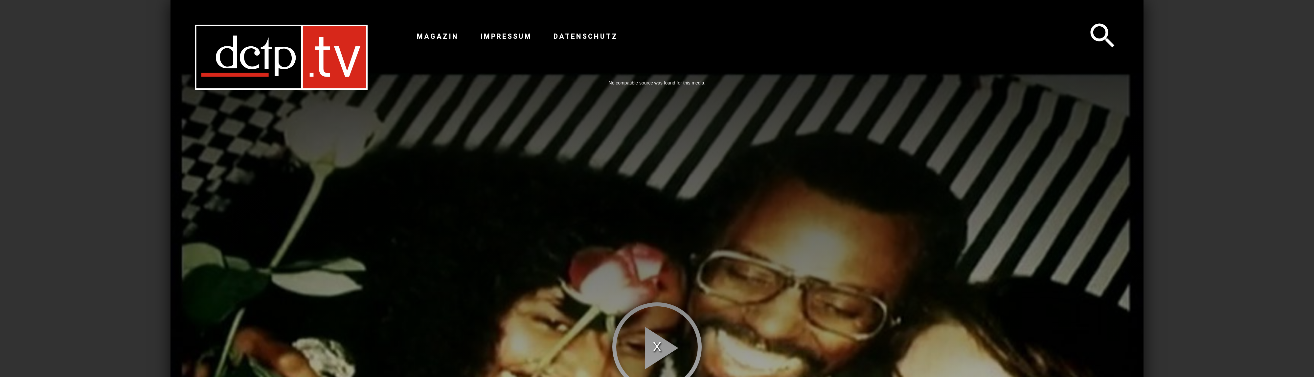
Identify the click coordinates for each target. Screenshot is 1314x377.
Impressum (506, 36)
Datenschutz (586, 36)
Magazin (438, 36)
